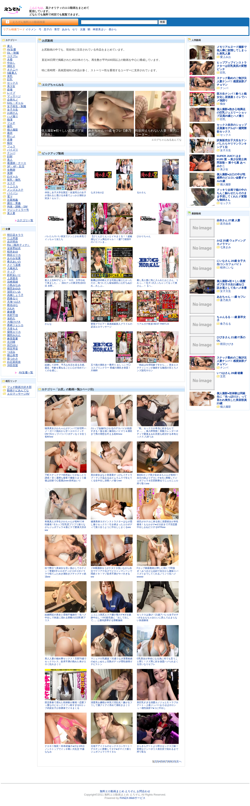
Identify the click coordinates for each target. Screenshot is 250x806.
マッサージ (14, 96)
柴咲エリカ (14, 331)
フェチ (11, 123)
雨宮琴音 (12, 348)
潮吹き (11, 66)
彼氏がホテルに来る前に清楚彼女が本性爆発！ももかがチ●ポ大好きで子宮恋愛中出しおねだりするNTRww (157, 524)
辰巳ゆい (12, 345)
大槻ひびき (14, 321)
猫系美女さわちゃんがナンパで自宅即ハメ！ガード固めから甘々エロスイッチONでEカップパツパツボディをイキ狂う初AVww (66, 432)
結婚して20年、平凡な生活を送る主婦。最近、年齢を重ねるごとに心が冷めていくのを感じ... (65, 368)
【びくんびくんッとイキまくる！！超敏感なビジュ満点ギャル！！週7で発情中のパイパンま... (111, 239)
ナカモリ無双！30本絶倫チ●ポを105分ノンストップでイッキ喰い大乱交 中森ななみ (65, 749)
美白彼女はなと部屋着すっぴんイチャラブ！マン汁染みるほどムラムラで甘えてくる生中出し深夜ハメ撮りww (111, 478)
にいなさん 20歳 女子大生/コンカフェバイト (231, 262)
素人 (10, 46)
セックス (12, 82)
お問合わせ (143, 791)
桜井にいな (227, 267)
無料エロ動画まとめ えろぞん (118, 791)
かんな (48, 324)
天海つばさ (14, 301)
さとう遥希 (14, 265)
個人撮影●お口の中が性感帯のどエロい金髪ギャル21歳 (232, 178)
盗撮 (10, 89)
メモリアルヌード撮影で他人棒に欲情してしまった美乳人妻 (232, 50)
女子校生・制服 (16, 106)
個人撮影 (12, 129)
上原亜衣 (12, 278)
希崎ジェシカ (15, 325)
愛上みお (225, 56)
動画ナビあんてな (18, 390)
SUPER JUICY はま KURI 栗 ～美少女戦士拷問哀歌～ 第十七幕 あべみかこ (232, 161)
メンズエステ (15, 189)
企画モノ (12, 99)
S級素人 (12, 72)
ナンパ (11, 153)
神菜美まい (99, 29)
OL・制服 (13, 52)
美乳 (10, 76)
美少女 (11, 86)
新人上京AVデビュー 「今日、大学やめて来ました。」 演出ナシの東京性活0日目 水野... (65, 283)
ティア (11, 271)
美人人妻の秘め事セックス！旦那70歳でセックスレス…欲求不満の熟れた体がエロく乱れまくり (65, 661)
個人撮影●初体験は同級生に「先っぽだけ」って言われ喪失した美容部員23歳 (232, 398)
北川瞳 (11, 341)
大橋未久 (12, 268)
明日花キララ (15, 234)
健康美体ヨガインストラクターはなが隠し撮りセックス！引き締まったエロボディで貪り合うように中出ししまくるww (111, 524)
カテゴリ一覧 (25, 220)
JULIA (10, 308)
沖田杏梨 (12, 365)
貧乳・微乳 (14, 179)
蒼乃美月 (225, 300)
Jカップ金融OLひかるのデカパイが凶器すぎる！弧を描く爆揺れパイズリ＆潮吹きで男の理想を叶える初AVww (111, 431)
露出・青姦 (14, 203)
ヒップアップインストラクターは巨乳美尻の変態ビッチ (232, 66)
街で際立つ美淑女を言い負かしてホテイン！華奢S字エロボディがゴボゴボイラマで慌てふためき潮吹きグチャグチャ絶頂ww (65, 572)
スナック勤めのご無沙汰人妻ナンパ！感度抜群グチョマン (232, 81)
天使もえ (12, 328)
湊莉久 (11, 318)
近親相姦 (12, 199)
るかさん (141, 192)
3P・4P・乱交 (16, 166)
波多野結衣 (14, 248)
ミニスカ (12, 186)
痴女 (10, 143)
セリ (75, 29)
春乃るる (225, 323)
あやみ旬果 (14, 258)
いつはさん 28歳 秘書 (230, 373)
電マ (10, 196)
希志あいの (14, 261)
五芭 (223, 376)
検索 (162, 21)
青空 (57, 29)
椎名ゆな (12, 305)
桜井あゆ (12, 251)
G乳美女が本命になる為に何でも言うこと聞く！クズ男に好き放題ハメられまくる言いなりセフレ (157, 661)
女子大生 (12, 109)
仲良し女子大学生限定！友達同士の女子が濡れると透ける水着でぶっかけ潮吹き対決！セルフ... (65, 195)
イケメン (31, 29)
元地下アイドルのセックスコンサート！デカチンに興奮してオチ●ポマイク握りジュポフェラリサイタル (111, 749)
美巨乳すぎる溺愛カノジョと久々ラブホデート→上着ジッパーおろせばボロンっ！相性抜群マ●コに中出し (157, 705)
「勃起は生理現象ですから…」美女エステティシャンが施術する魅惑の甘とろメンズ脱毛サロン (157, 368)
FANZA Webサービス (132, 798)
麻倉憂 (11, 311)
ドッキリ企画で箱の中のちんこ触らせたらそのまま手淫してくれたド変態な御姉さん (232, 194)
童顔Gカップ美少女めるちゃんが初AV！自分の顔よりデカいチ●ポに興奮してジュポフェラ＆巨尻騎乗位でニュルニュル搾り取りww (157, 479)
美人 (10, 159)
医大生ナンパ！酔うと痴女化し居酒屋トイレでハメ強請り (232, 97)
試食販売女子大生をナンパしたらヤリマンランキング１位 (232, 144)
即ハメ (11, 136)
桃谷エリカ (14, 255)
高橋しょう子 (15, 295)
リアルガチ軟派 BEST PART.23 (153, 324)
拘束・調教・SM (17, 206)
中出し (11, 62)
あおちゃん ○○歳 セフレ (231, 296)
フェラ (11, 146)
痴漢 (10, 119)
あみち (66, 29)
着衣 (10, 133)
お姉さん (12, 112)
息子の (48, 29)
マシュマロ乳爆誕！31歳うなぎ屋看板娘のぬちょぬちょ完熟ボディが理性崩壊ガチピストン (111, 661)
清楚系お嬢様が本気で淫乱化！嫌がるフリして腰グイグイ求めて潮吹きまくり (111, 704)
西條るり (12, 298)
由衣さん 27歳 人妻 (228, 220)
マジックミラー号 (18, 209)
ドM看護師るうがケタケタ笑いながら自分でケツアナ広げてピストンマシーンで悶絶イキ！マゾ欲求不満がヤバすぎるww (111, 572)
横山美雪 (12, 355)
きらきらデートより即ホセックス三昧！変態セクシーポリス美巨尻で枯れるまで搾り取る (157, 749)
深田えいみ (14, 291)
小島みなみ (14, 285)
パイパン (12, 193)
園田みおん (14, 335)
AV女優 (11, 49)
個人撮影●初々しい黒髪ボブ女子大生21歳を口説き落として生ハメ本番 (232, 284)
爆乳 (10, 126)
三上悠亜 (12, 238)
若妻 (10, 139)
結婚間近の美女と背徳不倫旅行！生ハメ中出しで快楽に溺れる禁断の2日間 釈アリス (65, 617)
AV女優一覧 (26, 372)
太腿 (82, 29)
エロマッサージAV (18, 393)
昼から (113, 29)
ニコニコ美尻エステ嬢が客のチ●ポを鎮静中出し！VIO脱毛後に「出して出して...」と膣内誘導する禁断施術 (111, 617)
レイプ (11, 92)
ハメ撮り (12, 116)
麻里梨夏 (12, 338)
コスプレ (12, 56)
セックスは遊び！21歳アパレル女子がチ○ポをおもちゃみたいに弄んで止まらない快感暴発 (157, 617)
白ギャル (12, 176)
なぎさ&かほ (97, 192)
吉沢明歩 (12, 241)
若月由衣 (225, 223)
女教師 (11, 169)
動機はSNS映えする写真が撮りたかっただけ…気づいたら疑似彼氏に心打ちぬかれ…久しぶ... (111, 283)
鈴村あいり (14, 275)
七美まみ (225, 247)
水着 (10, 59)
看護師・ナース (16, 163)
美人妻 (11, 213)
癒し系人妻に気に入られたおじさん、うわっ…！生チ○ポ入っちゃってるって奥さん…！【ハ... (157, 283)
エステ (11, 183)
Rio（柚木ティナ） (18, 245)
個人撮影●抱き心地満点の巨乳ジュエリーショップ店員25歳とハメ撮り (232, 112)
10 (173, 761)
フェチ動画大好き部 (19, 387)
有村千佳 (12, 315)
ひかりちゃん (144, 236)
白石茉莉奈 (14, 362)
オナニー (12, 69)
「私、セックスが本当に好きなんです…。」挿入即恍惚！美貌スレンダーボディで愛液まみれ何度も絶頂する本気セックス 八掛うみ (157, 432)
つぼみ (11, 351)
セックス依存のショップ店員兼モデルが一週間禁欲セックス (232, 128)
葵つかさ (12, 358)
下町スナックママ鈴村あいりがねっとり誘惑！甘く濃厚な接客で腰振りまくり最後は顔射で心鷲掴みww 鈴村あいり (65, 478)
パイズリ (12, 149)
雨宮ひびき (227, 344)
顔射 (10, 156)
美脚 (10, 173)
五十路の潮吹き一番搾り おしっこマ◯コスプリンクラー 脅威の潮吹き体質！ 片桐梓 (111, 368)
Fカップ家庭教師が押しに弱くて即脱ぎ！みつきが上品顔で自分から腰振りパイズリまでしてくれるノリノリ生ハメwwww (157, 572)
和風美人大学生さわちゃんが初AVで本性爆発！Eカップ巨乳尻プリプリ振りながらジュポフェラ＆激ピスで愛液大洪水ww (65, 525)
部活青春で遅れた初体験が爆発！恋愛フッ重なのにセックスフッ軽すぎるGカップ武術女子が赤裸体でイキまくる (65, 705)
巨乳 (10, 79)
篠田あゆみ (14, 288)
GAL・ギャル (15, 102)
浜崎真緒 (12, 281)
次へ (179, 761)
